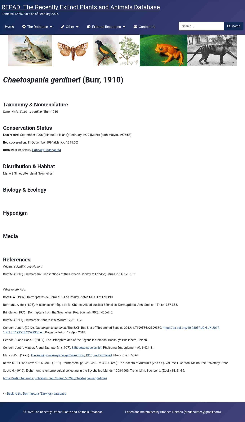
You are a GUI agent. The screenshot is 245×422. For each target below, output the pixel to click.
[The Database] (50, 27)
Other (66, 27)
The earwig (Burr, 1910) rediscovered (71, 355)
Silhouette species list (86, 347)
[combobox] (201, 26)
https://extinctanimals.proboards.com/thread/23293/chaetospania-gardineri (55, 378)
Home (9, 27)
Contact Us (143, 27)
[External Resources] (123, 27)
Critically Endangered (46, 150)
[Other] (76, 27)
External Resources (103, 27)
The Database (34, 27)
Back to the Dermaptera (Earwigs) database (36, 393)
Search (233, 26)
